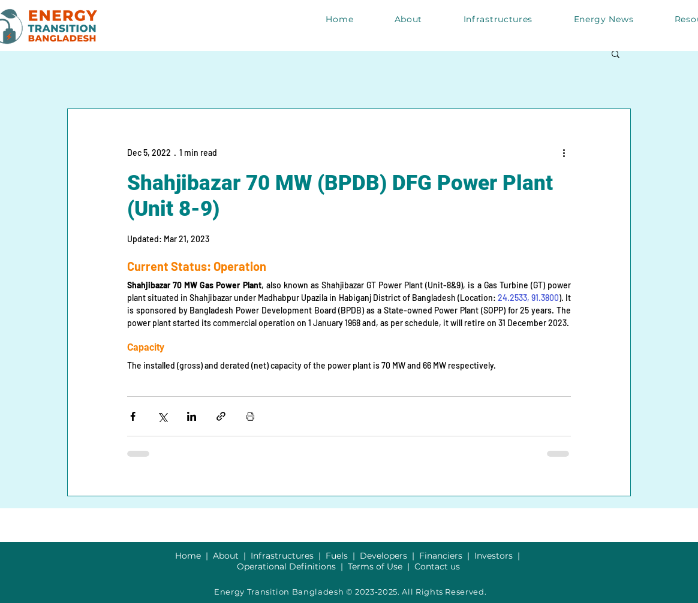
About (228, 555)
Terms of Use (375, 566)
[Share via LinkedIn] (191, 416)
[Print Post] (250, 416)
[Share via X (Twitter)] (162, 416)
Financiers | (446, 555)
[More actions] (563, 152)
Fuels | (343, 555)
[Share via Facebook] (133, 416)
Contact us (437, 566)
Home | (194, 555)
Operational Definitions (287, 566)
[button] (615, 53)
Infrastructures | (288, 555)
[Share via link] (221, 416)
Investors (494, 555)
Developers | (389, 555)
